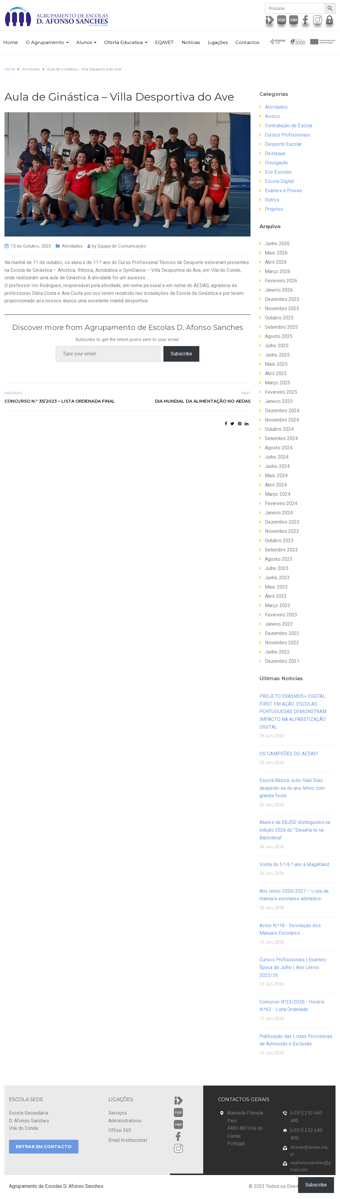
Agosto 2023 (278, 559)
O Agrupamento (45, 42)
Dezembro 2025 (282, 299)
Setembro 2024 (281, 438)
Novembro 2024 (282, 420)
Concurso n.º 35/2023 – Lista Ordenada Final (59, 401)
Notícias (191, 42)
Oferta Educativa (123, 42)
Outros (272, 200)
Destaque (275, 153)
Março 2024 (277, 494)
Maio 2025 (276, 364)
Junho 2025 (277, 355)
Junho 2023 (277, 577)
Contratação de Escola (288, 125)
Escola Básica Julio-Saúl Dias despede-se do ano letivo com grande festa (292, 787)
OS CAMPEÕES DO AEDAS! (288, 754)
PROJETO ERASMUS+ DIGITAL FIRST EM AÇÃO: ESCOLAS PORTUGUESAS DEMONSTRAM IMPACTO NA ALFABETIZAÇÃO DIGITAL (293, 711)
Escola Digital (279, 181)
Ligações (218, 42)
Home (10, 42)
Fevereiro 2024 (281, 503)
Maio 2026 (276, 253)
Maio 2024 (276, 475)
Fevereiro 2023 (281, 615)
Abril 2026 (276, 262)
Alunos (84, 42)
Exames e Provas (283, 190)
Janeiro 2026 (279, 290)
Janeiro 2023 (279, 624)
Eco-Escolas (278, 172)
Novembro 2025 (282, 308)
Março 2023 (277, 605)
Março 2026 (277, 271)
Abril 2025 (276, 373)
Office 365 (119, 1130)
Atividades (72, 246)
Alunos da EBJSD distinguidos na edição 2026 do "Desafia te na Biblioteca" (294, 829)
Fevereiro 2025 (281, 392)
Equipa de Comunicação (122, 246)
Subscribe (181, 354)
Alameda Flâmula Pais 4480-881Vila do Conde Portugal (245, 1128)
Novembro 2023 (282, 531)
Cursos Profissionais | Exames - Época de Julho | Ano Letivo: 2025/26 (294, 967)
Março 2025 (277, 383)
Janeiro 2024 (279, 513)
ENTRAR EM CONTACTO (44, 1146)
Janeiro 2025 (279, 401)
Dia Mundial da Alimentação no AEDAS (203, 401)
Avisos (272, 116)
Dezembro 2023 (282, 522)
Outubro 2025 (279, 318)
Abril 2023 (276, 596)
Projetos (274, 209)
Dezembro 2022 (282, 633)
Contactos (247, 42)
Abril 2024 (276, 485)
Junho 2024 (277, 466)
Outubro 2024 (279, 429)
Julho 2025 (277, 345)
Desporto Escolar (283, 144)
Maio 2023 (276, 587)
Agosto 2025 (278, 336)
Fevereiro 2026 (281, 281)
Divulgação (276, 163)
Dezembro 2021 (282, 661)
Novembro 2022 (282, 642)
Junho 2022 (277, 652)
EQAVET (164, 42)
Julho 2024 (277, 457)
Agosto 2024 (278, 448)
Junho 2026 (277, 243)
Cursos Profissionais (287, 135)
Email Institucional (127, 1140)
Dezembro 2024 (282, 410)
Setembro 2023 (281, 550)
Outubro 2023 (279, 540)
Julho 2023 (277, 568)
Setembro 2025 (281, 327)
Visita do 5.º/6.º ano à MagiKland (294, 864)
